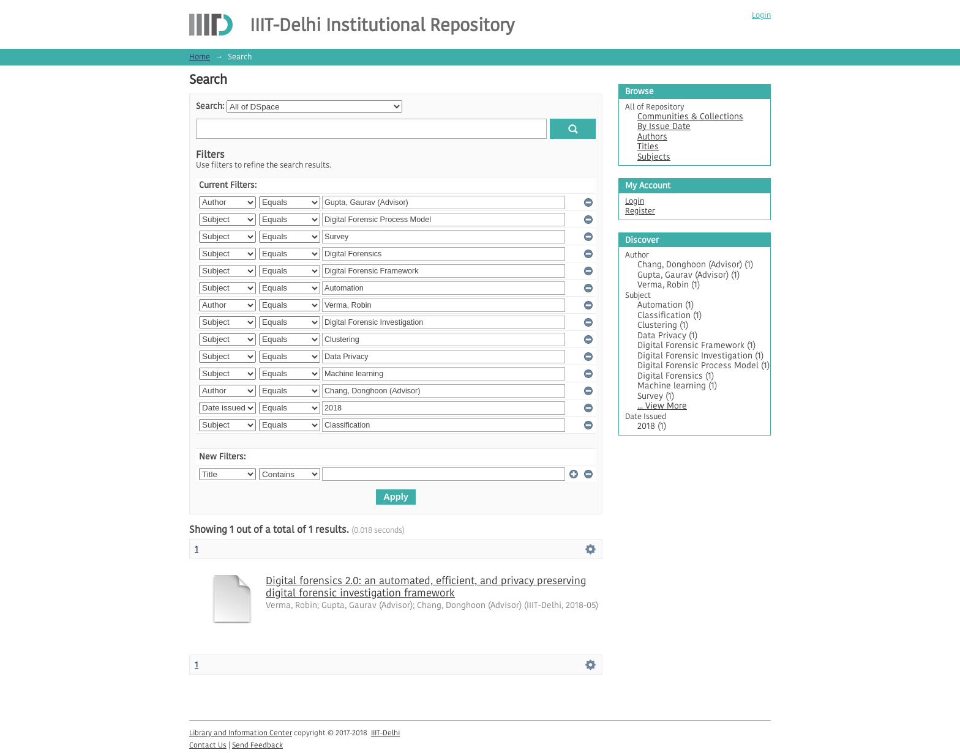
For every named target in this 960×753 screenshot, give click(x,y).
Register (640, 211)
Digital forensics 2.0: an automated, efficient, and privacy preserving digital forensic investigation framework (426, 586)
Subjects (653, 157)
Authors (652, 137)
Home (199, 56)
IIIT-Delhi (385, 732)
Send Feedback (257, 744)
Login (761, 15)
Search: (210, 106)
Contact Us (208, 744)
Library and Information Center (240, 732)
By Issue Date (664, 126)
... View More (662, 406)
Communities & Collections (690, 116)
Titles (648, 146)
